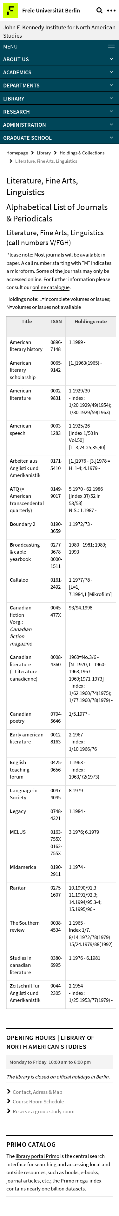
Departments (21, 85)
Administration (24, 124)
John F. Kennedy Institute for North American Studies (59, 31)
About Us (16, 59)
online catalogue (50, 287)
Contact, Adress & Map (37, 1091)
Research (16, 111)
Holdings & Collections (82, 153)
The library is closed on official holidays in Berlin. (58, 1076)
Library (13, 98)
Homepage (17, 153)
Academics (17, 72)
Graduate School (27, 137)
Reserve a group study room (44, 1111)
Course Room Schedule (38, 1101)
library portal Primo (37, 1156)
